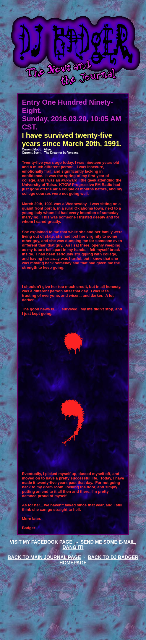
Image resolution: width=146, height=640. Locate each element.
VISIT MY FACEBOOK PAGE (41, 542)
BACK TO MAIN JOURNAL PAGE (44, 557)
